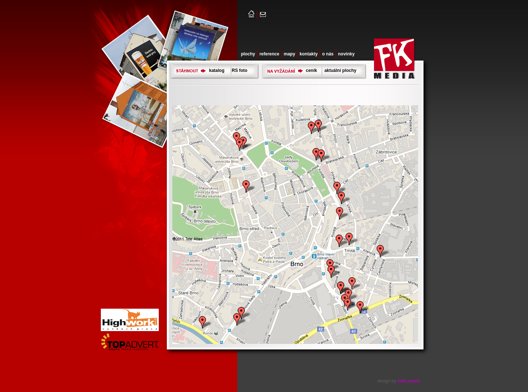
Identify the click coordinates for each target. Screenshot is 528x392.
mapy (289, 54)
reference (269, 54)
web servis (408, 381)
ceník (311, 70)
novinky (346, 54)
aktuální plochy (340, 70)
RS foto (239, 70)
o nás (327, 54)
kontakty (309, 54)
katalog (216, 70)
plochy (248, 54)
